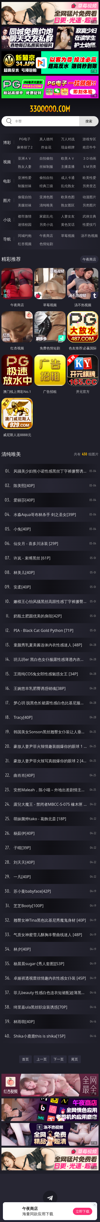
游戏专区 (89, 139)
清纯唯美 (46, 205)
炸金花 (46, 147)
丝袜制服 (46, 166)
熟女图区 (68, 205)
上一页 (42, 1059)
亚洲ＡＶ (24, 158)
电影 (7, 181)
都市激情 (24, 216)
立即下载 (82, 1211)
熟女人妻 (24, 166)
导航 (7, 239)
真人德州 (46, 139)
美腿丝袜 (24, 205)
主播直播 (68, 166)
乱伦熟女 (68, 186)
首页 (25, 1059)
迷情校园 (24, 224)
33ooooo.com (50, 109)
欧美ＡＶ (68, 158)
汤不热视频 (89, 235)
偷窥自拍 (24, 197)
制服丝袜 (24, 186)
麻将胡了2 (24, 147)
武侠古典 (89, 216)
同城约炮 (24, 235)
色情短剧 (46, 243)
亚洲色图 (46, 197)
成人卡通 (68, 177)
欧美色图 (68, 197)
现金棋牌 (68, 147)
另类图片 (89, 205)
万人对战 (68, 139)
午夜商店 (46, 235)
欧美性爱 (89, 177)
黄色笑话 (68, 224)
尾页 (74, 1059)
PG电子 (25, 139)
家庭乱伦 (46, 216)
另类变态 (89, 186)
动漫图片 (89, 197)
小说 (7, 219)
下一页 (59, 1059)
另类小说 (46, 224)
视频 (7, 161)
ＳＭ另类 (89, 166)
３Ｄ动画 (89, 158)
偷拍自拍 (46, 177)
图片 (7, 200)
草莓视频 (68, 235)
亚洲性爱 (24, 177)
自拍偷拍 (46, 158)
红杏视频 (24, 243)
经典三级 (46, 186)
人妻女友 (68, 216)
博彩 (7, 142)
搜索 (88, 121)
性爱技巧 (89, 224)
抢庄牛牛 (89, 147)
